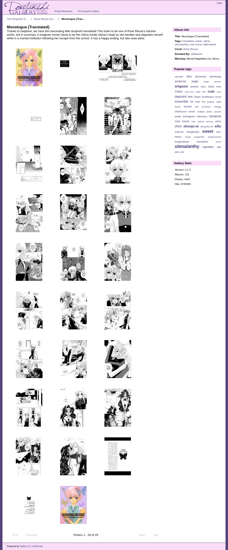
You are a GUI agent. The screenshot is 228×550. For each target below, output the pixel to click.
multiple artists (204, 111)
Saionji (200, 121)
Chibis (179, 91)
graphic (210, 102)
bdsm (203, 86)
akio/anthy (200, 76)
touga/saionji (182, 141)
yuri (182, 152)
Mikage (217, 106)
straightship (192, 131)
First (13, 535)
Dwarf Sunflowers (204, 96)
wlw (219, 147)
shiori (218, 121)
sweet (198, 40)
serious (209, 121)
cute (211, 91)
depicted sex (184, 96)
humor (188, 106)
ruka (193, 121)
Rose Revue (190, 49)
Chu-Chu (189, 92)
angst (206, 81)
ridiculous (202, 116)
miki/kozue (181, 111)
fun (204, 101)
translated (187, 40)
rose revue (195, 44)
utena (206, 40)
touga (188, 137)
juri (197, 106)
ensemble (181, 101)
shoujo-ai (191, 126)
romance (215, 116)
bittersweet (209, 44)
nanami (217, 111)
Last (158, 535)
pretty (178, 116)
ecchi (218, 96)
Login (219, 3)
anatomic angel (186, 81)
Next (144, 535)
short (178, 126)
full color (195, 101)
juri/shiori (206, 106)
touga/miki (199, 137)
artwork (194, 86)
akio (189, 76)
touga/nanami (214, 137)
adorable (179, 76)
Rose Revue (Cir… (45, 18)
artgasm (181, 86)
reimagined (189, 116)
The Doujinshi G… (17, 18)
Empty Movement (63, 11)
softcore (179, 131)
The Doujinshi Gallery (88, 11)
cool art (200, 91)
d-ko (219, 92)
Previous (29, 535)
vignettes (208, 147)
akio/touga (215, 76)
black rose (214, 86)
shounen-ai (206, 126)
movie (191, 111)
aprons (217, 81)
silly (217, 126)
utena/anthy (181, 44)
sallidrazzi (196, 53)
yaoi (177, 152)
